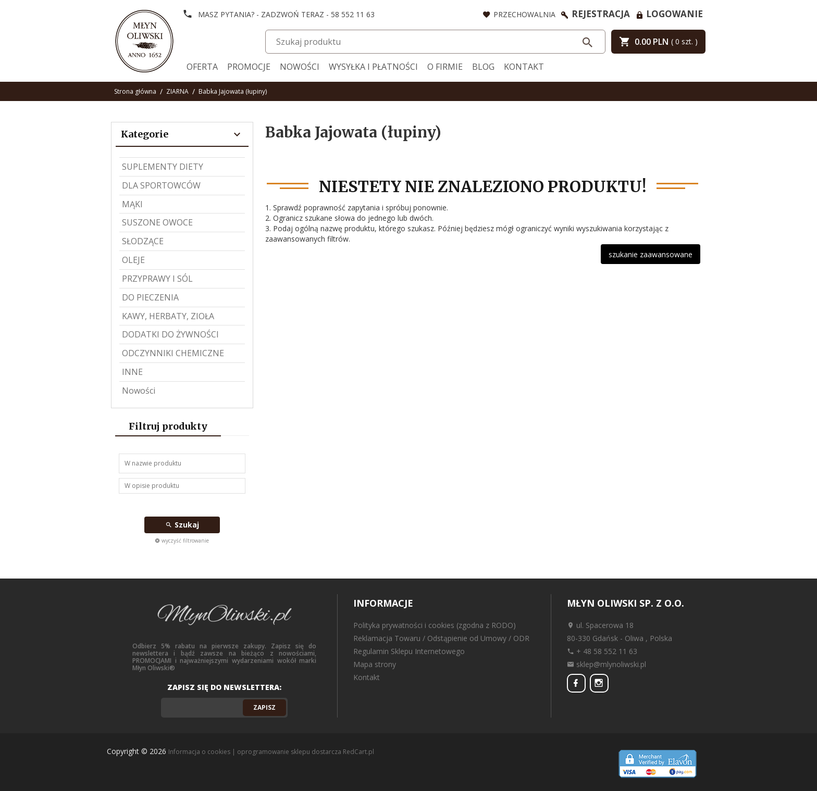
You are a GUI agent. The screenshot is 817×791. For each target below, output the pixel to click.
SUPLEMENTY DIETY (162, 166)
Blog (483, 66)
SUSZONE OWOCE (157, 222)
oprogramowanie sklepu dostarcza (289, 751)
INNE (132, 372)
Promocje (248, 66)
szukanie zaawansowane (650, 254)
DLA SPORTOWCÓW (161, 185)
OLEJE (133, 260)
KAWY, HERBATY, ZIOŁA (168, 316)
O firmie (445, 66)
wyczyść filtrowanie (182, 540)
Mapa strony (374, 664)
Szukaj (182, 525)
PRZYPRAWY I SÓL (157, 278)
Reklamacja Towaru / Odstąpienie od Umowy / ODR (441, 638)
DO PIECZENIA (150, 297)
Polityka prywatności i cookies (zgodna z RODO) (434, 625)
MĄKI (132, 204)
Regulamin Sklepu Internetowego (409, 651)
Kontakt (524, 66)
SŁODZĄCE (143, 241)
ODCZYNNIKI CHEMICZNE (173, 353)
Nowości (299, 66)
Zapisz (264, 707)
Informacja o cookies (199, 751)
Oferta (202, 66)
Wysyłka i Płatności (373, 66)
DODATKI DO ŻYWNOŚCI (170, 334)
